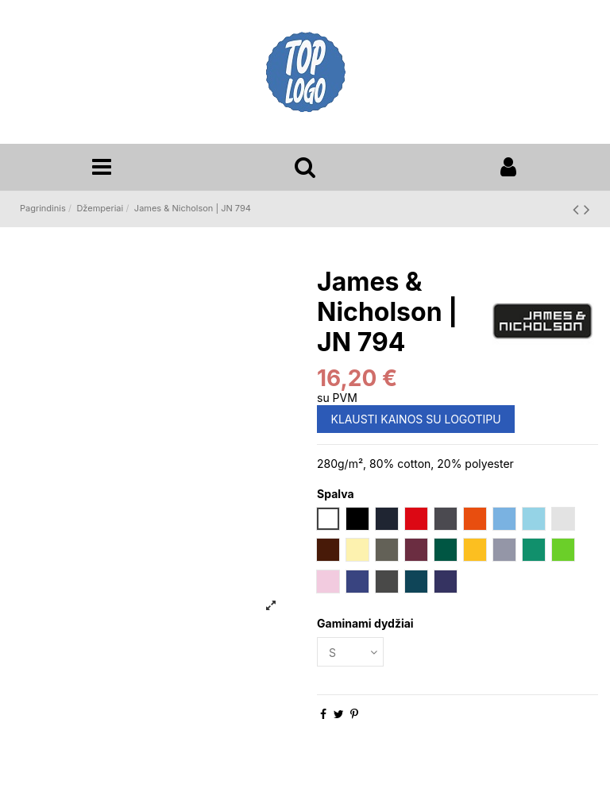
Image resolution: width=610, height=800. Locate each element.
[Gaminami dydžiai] (350, 652)
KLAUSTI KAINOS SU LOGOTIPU (416, 419)
